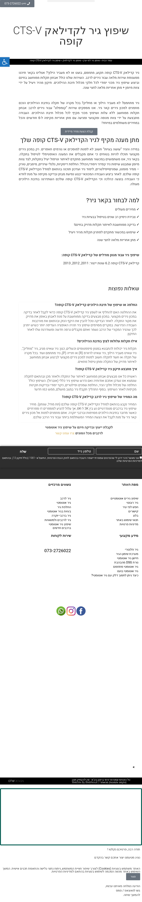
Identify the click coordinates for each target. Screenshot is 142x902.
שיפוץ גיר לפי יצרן (91, 60)
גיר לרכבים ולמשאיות (58, 519)
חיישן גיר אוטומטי (127, 557)
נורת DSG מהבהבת (126, 562)
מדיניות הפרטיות (132, 460)
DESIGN (16, 780)
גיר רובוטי (132, 502)
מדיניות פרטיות (129, 524)
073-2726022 (57, 550)
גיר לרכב (65, 498)
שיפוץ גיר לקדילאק (72, 60)
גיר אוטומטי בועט (127, 570)
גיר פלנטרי (131, 549)
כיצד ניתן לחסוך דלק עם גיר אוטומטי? (115, 574)
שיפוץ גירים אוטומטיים (124, 498)
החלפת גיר (64, 507)
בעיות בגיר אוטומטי (59, 511)
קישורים (133, 511)
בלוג (135, 515)
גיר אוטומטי (64, 502)
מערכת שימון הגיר (127, 553)
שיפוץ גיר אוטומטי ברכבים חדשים (60, 525)
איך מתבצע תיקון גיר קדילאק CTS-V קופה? (106, 369)
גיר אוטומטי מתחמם (125, 566)
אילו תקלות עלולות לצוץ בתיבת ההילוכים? (107, 341)
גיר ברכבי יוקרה (61, 515)
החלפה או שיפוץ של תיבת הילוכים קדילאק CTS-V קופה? (96, 304)
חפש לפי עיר (130, 507)
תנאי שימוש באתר (127, 519)
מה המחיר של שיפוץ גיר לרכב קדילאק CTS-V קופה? (99, 396)
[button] (71, 1)
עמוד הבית (107, 60)
